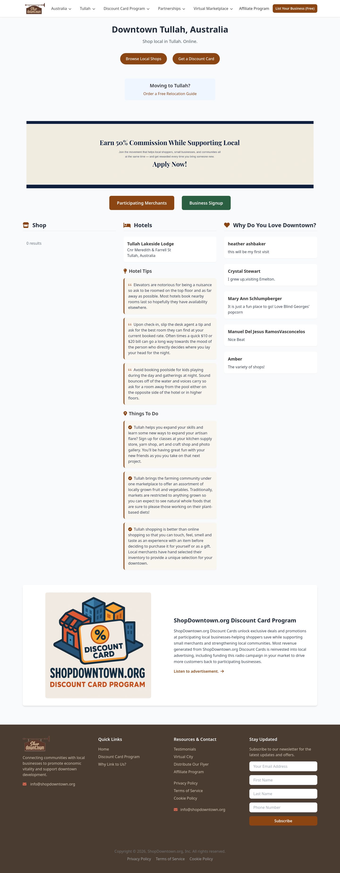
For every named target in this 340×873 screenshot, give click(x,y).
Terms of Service (188, 790)
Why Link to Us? (112, 764)
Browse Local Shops (144, 58)
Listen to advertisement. (196, 671)
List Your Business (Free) (295, 8)
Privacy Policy (186, 783)
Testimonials (185, 749)
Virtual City (183, 756)
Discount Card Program (127, 8)
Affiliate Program (254, 8)
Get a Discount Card (196, 58)
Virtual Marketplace (213, 8)
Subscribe (283, 820)
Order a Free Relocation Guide (170, 93)
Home (103, 749)
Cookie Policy (185, 798)
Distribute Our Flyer (191, 764)
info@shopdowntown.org (52, 784)
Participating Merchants (142, 203)
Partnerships (171, 8)
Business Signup (206, 203)
